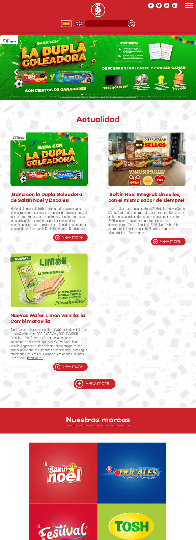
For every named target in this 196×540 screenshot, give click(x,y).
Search (131, 23)
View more (72, 237)
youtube (167, 5)
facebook (151, 5)
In (174, 5)
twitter (159, 5)
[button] (180, 72)
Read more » (77, 228)
